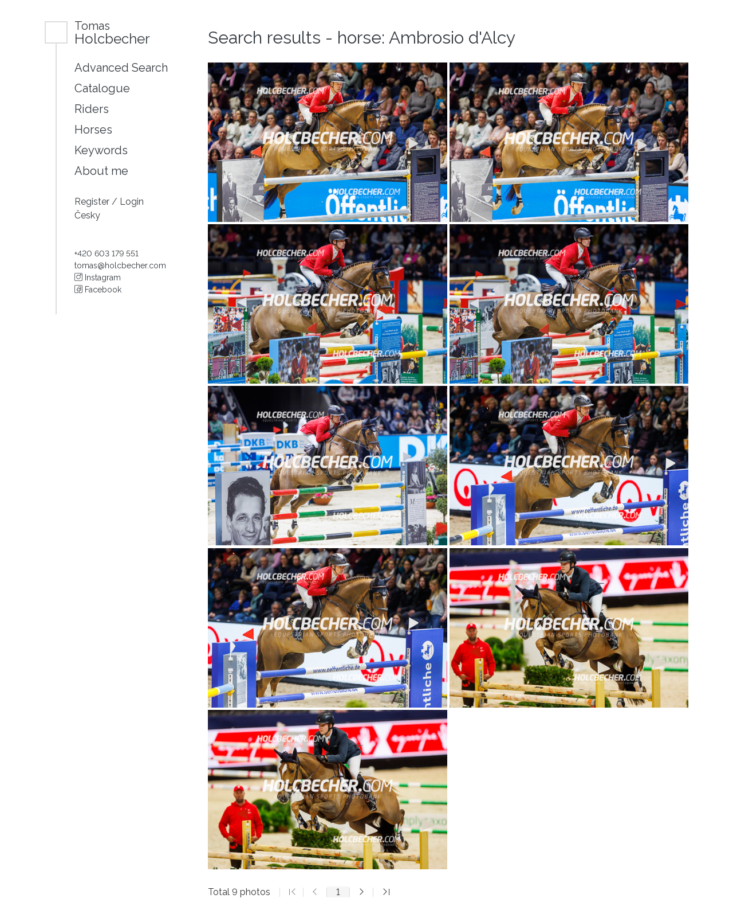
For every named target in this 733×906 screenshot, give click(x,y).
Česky (87, 215)
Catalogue (102, 88)
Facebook (97, 289)
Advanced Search (121, 68)
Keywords (101, 150)
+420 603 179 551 (106, 253)
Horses (93, 129)
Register (93, 201)
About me (101, 171)
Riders (91, 109)
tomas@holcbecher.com (120, 265)
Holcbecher (112, 32)
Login (132, 201)
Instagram (97, 277)
